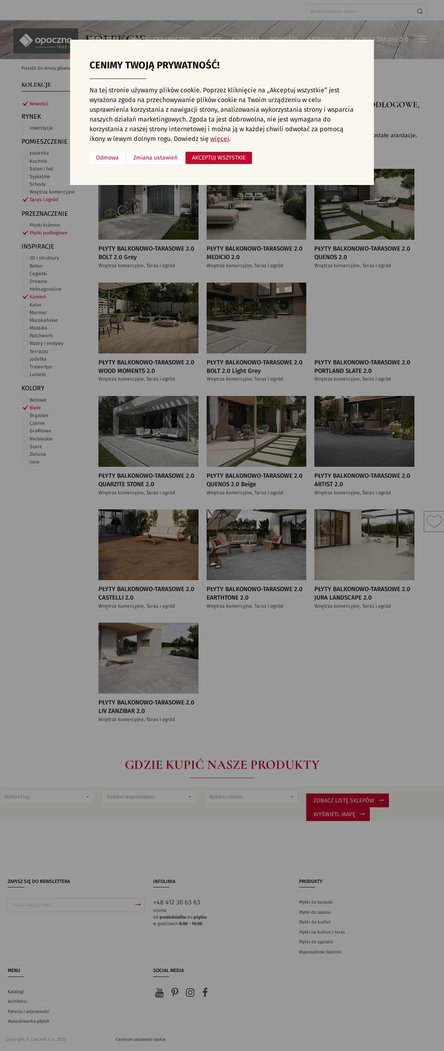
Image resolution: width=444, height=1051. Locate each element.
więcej (219, 139)
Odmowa (107, 158)
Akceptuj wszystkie (218, 158)
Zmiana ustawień (155, 158)
